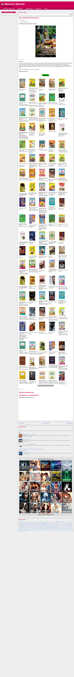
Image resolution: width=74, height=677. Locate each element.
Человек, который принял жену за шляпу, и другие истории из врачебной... (23, 194)
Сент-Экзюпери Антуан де (43, 333)
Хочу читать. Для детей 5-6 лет (23, 164)
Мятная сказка (60, 103)
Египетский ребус (31, 179)
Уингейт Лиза (21, 90)
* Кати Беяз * (35, 669)
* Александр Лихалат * (45, 666)
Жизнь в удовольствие (32, 381)
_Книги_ (22, 389)
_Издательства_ (37, 665)
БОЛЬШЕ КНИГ (45, 75)
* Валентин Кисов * (49, 667)
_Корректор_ (67, 665)
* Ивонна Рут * (64, 668)
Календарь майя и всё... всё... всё (29, 434)
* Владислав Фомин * (64, 667)
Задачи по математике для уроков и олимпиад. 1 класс (33, 269)
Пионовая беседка (42, 270)
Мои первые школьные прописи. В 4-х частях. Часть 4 (33, 103)
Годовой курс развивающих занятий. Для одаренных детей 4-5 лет (23, 133)
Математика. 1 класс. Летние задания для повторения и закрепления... (23, 118)
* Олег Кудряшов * (69, 669)
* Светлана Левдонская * (41, 670)
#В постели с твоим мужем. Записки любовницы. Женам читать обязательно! (63, 134)
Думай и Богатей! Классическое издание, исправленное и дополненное (33, 368)
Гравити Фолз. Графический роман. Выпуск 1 (53, 179)
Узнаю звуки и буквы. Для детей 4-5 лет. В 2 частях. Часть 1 (43, 164)
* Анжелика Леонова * (35, 667)
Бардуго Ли (50, 333)
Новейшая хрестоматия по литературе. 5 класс (53, 89)
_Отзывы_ (21, 666)
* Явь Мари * (53, 670)
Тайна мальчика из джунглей (63, 118)
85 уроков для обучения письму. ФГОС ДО (33, 150)
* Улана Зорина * (48, 670)
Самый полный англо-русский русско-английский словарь (53, 366)
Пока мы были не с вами (23, 89)
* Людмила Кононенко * (40, 669)
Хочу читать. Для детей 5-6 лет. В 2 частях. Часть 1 (53, 163)
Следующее (21, 423)
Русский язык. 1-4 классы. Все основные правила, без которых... (53, 317)
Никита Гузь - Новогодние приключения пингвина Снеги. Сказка (31, 449)
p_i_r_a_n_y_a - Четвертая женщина (29, 444)
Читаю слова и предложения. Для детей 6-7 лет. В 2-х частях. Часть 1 (43, 179)
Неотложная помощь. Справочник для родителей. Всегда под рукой (62, 192)
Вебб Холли (60, 119)
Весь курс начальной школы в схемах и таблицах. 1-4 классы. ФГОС (24, 333)
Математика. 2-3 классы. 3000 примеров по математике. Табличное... (43, 286)
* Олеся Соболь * (22, 670)
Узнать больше (21, 59)
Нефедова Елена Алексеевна (24, 105)
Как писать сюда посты (9, 8)
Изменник (50, 256)
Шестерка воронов (52, 332)
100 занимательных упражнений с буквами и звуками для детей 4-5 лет (62, 179)
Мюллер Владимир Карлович (23, 369)
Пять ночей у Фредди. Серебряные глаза (61, 352)
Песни (45, 8)
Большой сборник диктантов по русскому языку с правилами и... (23, 271)
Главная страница (45, 423)
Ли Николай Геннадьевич (62, 258)
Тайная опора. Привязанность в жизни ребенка (43, 118)
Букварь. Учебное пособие (53, 102)
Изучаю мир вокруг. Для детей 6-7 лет (63, 224)
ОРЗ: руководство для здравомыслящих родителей (53, 269)
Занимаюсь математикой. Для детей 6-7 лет (63, 89)
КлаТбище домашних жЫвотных (32, 242)
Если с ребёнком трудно (33, 192)
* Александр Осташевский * (53, 666)
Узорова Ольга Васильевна (23, 104)
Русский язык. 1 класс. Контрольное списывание (23, 381)
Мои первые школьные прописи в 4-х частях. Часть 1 (43, 381)
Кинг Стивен (21, 257)
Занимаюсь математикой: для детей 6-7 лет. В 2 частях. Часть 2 (43, 104)
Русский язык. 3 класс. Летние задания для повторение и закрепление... (43, 193)
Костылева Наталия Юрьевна (63, 180)
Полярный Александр (61, 104)
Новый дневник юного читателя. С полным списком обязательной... (23, 302)
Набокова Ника (21, 244)
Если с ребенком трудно (52, 241)
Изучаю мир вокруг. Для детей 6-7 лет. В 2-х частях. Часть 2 (24, 178)
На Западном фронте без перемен (33, 286)
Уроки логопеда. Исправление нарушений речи (24, 150)
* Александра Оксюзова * (68, 666)
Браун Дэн (40, 90)
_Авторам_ (24, 665)
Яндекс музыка (24, 674)
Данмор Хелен (51, 257)
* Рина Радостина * (33, 670)
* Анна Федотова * (43, 667)
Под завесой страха (26, 439)
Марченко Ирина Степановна (23, 337)
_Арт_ (27, 665)
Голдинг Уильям (61, 209)
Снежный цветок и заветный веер (33, 333)
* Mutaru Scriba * (67, 670)
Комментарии (29, 8)
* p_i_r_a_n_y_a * (26, 671)
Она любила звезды (26, 452)
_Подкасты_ (25, 666)
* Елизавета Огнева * (58, 668)
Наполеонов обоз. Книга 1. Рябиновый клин (33, 318)
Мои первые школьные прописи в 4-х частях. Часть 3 (33, 117)
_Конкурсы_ (63, 665)
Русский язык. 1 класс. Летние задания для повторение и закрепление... (43, 241)
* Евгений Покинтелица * (31, 668)
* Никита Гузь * (60, 669)
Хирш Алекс (50, 181)
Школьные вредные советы (62, 317)
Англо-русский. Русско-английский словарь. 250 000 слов (23, 367)
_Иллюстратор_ (42, 665)
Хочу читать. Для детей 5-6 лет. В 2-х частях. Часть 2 (53, 192)
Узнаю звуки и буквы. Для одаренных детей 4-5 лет (62, 150)
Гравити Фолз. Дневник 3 (53, 131)
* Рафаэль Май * (27, 670)
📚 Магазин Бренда (13, 4)
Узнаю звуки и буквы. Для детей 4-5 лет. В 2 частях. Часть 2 (62, 164)
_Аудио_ (29, 665)
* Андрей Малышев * (28, 667)
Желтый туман (51, 149)
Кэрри (20, 256)
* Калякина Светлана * (29, 669)
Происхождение (41, 89)
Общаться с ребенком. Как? (53, 351)
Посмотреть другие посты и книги (45, 385)
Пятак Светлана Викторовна (23, 137)
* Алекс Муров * (38, 666)
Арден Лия (50, 303)
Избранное (20, 8)
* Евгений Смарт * (37, 668)
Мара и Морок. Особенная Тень (53, 302)
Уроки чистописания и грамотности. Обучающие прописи (23, 224)
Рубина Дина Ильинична (33, 319)
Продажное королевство (33, 301)
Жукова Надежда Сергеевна (53, 103)
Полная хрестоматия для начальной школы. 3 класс (43, 208)
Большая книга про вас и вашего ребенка (53, 207)
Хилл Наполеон (31, 369)
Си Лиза (40, 271)
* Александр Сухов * (61, 666)
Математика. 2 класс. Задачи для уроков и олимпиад (23, 317)
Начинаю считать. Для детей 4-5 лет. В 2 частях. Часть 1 (33, 88)
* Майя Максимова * (48, 669)
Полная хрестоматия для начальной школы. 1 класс (43, 225)
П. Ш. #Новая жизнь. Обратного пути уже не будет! (53, 286)
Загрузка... (21, 428)
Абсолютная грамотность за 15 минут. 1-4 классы (33, 208)
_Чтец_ (35, 666)
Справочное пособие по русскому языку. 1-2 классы (62, 286)
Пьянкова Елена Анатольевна (24, 138)
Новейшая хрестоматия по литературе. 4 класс (43, 257)
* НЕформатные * (54, 669)
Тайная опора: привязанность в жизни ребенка (53, 118)
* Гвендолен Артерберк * (23, 668)
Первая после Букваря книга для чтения (53, 224)
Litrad (27, 674)
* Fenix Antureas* (57, 670)
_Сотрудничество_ (30, 666)
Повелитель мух (61, 208)
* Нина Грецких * (64, 669)
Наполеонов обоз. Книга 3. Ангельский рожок (62, 382)
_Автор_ (20, 665)
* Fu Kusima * (62, 670)
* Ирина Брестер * (69, 668)
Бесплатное (38, 8)
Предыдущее (69, 423)
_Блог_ (32, 665)
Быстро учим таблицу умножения (22, 103)
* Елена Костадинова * (51, 668)
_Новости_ (70, 665)
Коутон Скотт (60, 353)
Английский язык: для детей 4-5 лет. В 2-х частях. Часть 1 (34, 163)
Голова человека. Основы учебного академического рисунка (62, 256)
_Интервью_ (47, 665)
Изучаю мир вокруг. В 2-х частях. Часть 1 (33, 132)
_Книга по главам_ (52, 665)
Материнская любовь (42, 133)
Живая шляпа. (41, 148)
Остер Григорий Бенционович (63, 318)
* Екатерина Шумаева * (44, 668)
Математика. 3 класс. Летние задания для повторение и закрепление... (63, 366)
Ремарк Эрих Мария (32, 288)
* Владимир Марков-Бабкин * (56, 667)
